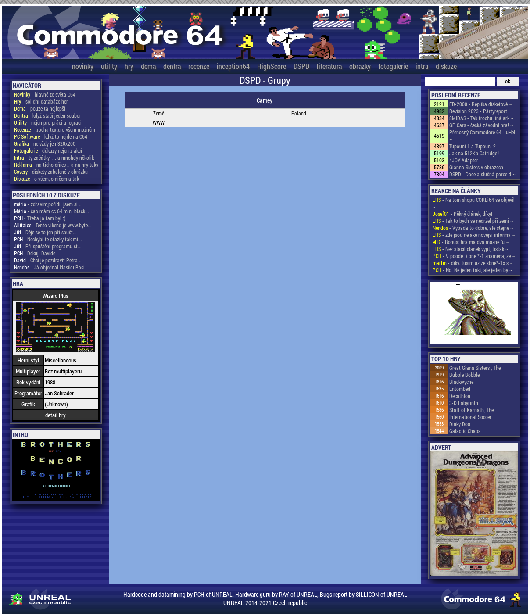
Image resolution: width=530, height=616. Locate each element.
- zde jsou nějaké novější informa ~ (474, 234)
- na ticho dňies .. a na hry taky (56, 164)
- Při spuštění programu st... (48, 246)
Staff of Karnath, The (471, 409)
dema (148, 66)
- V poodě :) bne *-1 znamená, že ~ (474, 255)
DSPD (301, 66)
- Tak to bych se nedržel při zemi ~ (473, 220)
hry (129, 66)
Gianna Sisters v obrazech (476, 167)
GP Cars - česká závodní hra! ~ (481, 125)
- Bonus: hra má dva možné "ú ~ (471, 241)
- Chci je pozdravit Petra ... (48, 260)
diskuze (446, 66)
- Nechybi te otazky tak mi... (48, 239)
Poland (298, 113)
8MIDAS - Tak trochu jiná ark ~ (481, 118)
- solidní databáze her (41, 101)
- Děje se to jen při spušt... (45, 232)
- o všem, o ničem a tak (46, 178)
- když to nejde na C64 (50, 136)
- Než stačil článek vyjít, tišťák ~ (471, 248)
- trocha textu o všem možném (54, 129)
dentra (172, 66)
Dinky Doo (459, 423)
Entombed (459, 388)
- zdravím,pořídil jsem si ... (48, 204)
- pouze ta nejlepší (39, 108)
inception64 (233, 66)
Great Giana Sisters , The (475, 367)
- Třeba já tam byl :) (40, 218)
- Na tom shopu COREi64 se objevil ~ (474, 203)
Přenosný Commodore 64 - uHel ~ (482, 136)
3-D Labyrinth (463, 402)
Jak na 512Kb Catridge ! (474, 153)
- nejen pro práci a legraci (48, 122)
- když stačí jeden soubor (47, 115)
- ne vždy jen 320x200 (44, 143)
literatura (329, 66)
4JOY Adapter (463, 160)
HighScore (271, 66)
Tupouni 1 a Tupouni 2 (472, 146)
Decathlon (459, 395)
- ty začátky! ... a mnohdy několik (54, 157)
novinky (82, 66)
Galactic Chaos (464, 430)
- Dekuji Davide (34, 253)
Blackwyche (461, 381)
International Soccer (470, 416)
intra (421, 66)
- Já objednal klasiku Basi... (51, 267)
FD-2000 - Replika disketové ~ (480, 103)
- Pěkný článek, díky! (462, 213)
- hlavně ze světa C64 (44, 94)
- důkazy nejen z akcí (48, 150)
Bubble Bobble (464, 374)
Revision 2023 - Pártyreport (478, 111)
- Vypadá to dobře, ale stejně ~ (473, 227)
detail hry (55, 415)
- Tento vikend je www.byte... (53, 225)
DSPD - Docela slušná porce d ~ (482, 174)
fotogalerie (393, 66)
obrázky (360, 66)
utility (109, 66)
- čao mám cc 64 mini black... (51, 211)
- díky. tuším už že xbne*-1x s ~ (473, 262)
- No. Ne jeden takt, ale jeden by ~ (472, 269)
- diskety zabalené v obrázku (51, 171)
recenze (198, 66)
